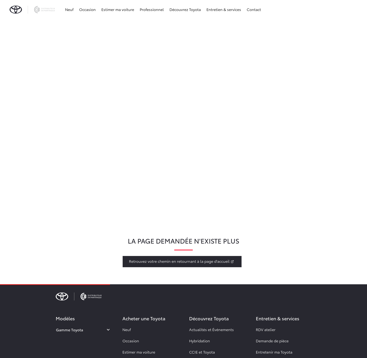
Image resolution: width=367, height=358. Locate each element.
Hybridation (199, 340)
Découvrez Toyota (186, 9)
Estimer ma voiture (118, 9)
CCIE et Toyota (202, 351)
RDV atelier (265, 329)
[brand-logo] (32, 9)
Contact (254, 9)
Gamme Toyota (69, 329)
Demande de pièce (272, 340)
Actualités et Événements (211, 329)
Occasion (88, 9)
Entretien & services (224, 9)
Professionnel (152, 9)
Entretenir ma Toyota (274, 351)
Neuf (70, 9)
